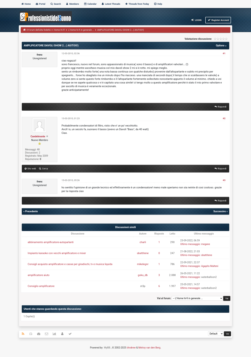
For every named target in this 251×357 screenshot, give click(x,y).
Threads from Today (137, 4)
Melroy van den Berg (149, 347)
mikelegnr (143, 264)
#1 (224, 53)
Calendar (90, 4)
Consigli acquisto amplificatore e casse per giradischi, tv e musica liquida (70, 264)
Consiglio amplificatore (41, 286)
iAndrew (131, 347)
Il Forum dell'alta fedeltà (39, 30)
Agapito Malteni (209, 266)
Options (221, 45)
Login (196, 19)
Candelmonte (38, 136)
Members (72, 4)
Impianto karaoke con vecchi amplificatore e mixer (57, 253)
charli (143, 242)
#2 (224, 118)
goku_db (143, 275)
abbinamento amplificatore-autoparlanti (51, 242)
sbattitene (143, 253)
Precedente (31, 211)
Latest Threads (110, 4)
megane (205, 244)
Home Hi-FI (59, 30)
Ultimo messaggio (190, 244)
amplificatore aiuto (39, 275)
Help (158, 4)
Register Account (218, 19)
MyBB (107, 347)
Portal (40, 4)
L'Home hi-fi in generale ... (81, 30)
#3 (224, 180)
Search (55, 4)
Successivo (219, 211)
